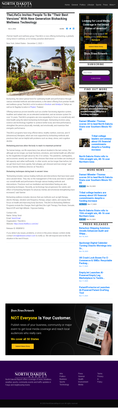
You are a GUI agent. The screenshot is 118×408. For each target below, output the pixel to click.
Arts (61, 373)
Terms (99, 373)
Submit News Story (96, 47)
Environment (83, 382)
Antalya (58, 104)
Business (63, 379)
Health (80, 379)
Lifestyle (90, 5)
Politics (83, 5)
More (112, 5)
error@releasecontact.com (24, 235)
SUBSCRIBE (96, 78)
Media (80, 384)
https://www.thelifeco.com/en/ (26, 224)
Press (105, 5)
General (75, 5)
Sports (98, 5)
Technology (64, 384)
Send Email (16, 218)
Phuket (33, 107)
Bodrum (48, 104)
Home (68, 4)
